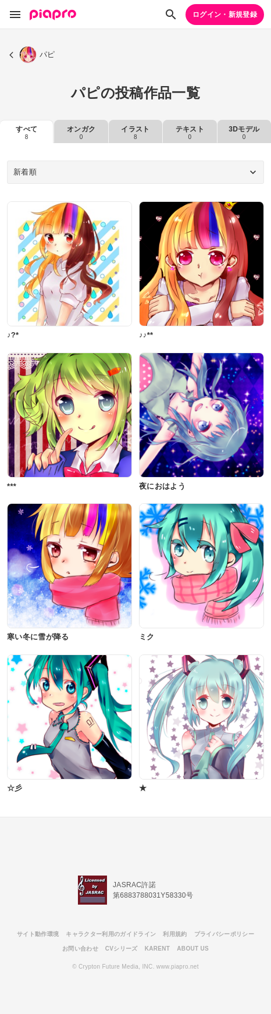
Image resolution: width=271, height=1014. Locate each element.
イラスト (135, 132)
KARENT (157, 948)
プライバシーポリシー (224, 934)
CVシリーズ (121, 948)
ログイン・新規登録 (224, 14)
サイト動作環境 (38, 934)
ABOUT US (193, 948)
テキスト (190, 132)
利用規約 (175, 934)
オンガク (81, 132)
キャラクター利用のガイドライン (111, 934)
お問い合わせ (80, 948)
